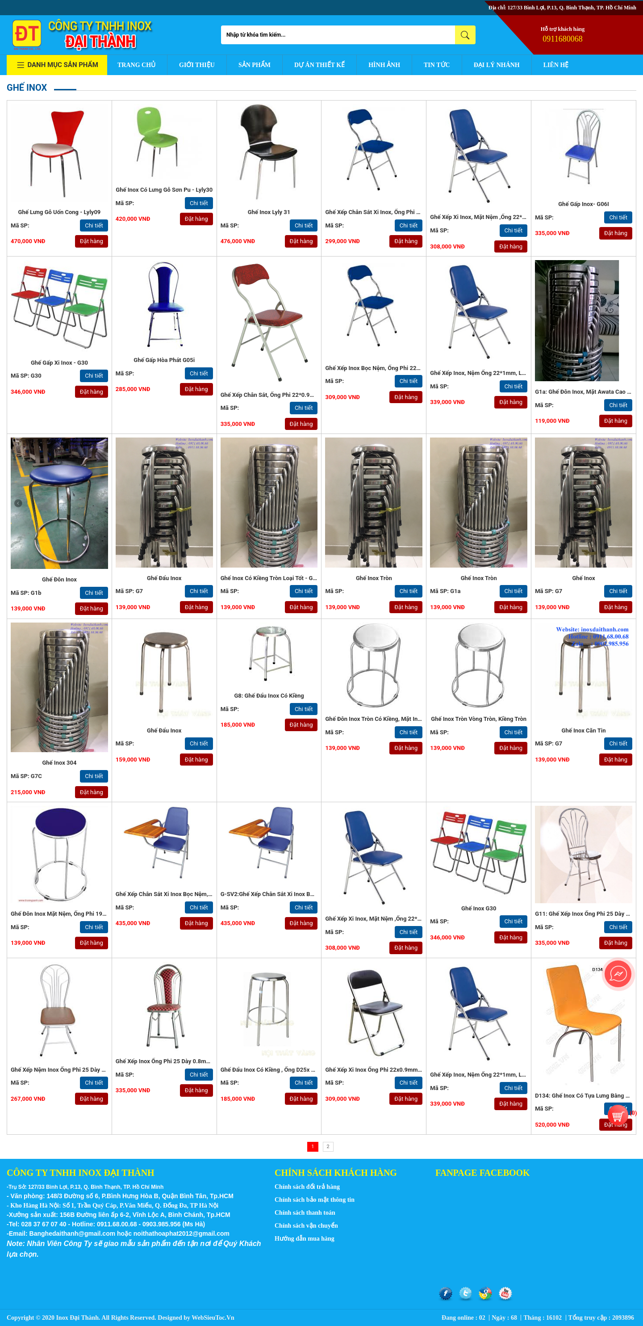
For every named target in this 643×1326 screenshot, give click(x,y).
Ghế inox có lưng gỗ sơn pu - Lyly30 (164, 189)
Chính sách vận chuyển (306, 1225)
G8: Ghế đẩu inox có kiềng (269, 695)
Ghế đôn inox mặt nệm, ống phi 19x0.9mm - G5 (73, 913)
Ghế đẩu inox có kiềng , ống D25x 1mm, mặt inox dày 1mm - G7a (306, 1069)
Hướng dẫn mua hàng (304, 1238)
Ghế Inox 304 (59, 762)
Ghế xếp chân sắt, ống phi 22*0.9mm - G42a (280, 394)
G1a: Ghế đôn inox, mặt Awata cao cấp (586, 391)
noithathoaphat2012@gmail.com (182, 1233)
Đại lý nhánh (497, 65)
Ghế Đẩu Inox (164, 578)
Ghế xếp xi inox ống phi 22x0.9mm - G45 (379, 1069)
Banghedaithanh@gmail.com (72, 1233)
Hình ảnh (384, 65)
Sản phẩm (254, 65)
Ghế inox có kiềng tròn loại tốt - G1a (270, 578)
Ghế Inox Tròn (479, 578)
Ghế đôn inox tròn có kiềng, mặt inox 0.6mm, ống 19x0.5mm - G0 (412, 719)
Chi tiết (94, 225)
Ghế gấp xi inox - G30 (59, 362)
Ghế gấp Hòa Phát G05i (164, 360)
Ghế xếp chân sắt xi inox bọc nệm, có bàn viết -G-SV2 (188, 894)
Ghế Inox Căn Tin (584, 730)
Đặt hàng (91, 241)
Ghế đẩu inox (164, 730)
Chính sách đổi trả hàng (307, 1186)
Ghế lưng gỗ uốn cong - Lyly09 (59, 212)
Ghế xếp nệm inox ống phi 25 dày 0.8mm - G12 (73, 1069)
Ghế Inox (583, 578)
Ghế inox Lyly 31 (269, 212)
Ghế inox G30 (478, 908)
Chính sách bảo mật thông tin (315, 1199)
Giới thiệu (197, 65)
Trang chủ (136, 65)
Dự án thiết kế (319, 65)
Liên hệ (556, 65)
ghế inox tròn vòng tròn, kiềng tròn (478, 719)
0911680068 (562, 38)
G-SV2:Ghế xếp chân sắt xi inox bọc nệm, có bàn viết (292, 894)
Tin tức (437, 65)
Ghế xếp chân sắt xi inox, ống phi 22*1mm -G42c (390, 212)
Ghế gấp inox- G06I (583, 204)
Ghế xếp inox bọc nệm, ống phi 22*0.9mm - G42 (389, 368)
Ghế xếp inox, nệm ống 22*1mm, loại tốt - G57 (492, 373)
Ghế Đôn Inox (59, 579)
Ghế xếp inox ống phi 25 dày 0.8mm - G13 (171, 1061)
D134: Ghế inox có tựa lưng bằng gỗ (584, 1095)
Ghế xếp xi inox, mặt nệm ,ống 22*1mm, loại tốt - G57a (504, 217)
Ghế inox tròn (374, 578)
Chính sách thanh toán (305, 1212)
